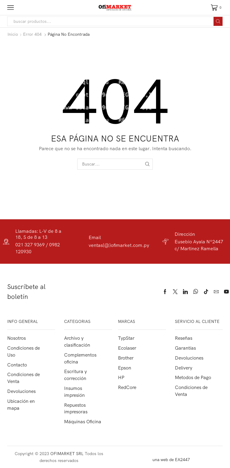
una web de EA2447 (171, 459)
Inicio (12, 34)
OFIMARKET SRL (67, 453)
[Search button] (218, 21)
